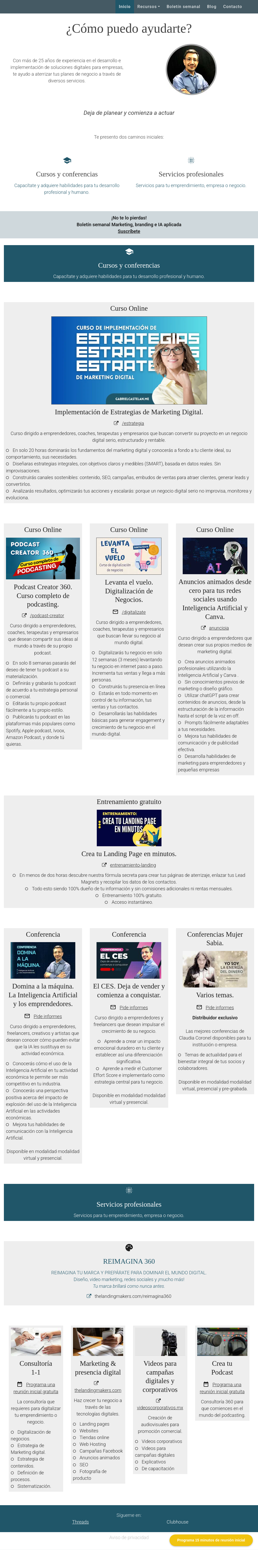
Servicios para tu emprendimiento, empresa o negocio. (191, 185)
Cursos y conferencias (67, 174)
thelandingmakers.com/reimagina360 (133, 1296)
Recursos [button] (147, 6)
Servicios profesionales (191, 174)
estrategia (134, 423)
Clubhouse (177, 1522)
